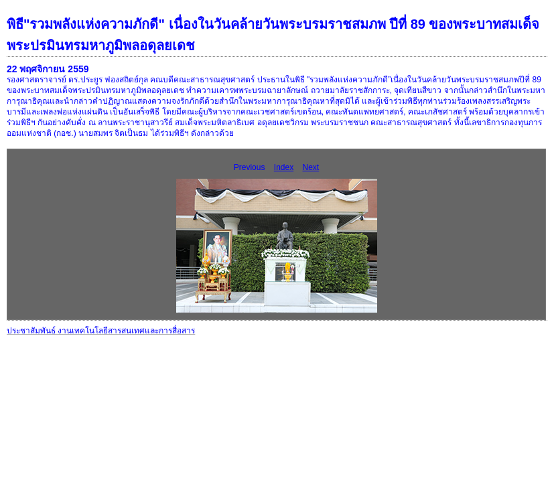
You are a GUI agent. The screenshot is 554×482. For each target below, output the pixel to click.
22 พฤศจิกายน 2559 (48, 69)
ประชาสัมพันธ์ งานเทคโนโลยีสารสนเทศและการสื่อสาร (101, 330)
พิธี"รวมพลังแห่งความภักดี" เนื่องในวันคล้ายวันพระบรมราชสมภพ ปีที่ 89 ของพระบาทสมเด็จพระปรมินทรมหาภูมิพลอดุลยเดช (273, 35)
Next (311, 167)
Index (283, 167)
